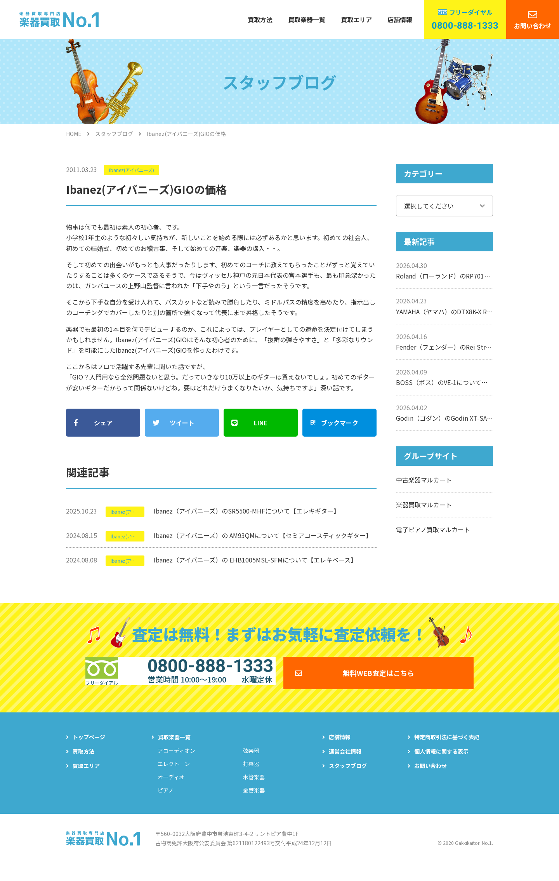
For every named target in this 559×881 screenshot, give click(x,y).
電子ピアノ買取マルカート (433, 529)
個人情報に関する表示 (441, 765)
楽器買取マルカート (424, 504)
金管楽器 (254, 804)
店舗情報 (399, 19)
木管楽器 (254, 791)
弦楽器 (251, 764)
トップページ (89, 751)
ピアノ (166, 804)
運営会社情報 (345, 765)
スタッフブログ (114, 134)
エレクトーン (174, 778)
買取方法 (260, 19)
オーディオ (171, 791)
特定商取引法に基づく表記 (446, 751)
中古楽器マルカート (424, 479)
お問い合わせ (532, 25)
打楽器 (251, 778)
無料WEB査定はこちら (378, 681)
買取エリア (356, 19)
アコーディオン (176, 764)
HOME (74, 134)
